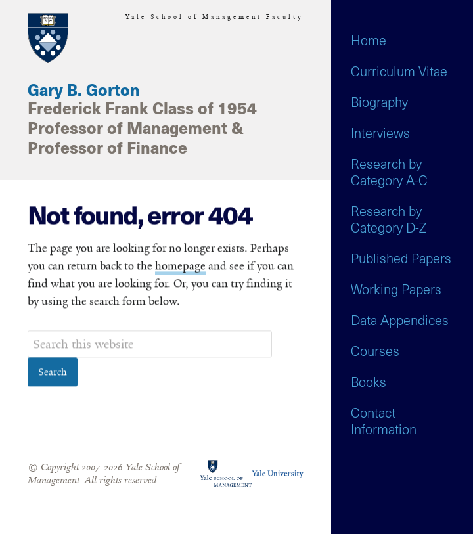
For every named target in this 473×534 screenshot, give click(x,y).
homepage (180, 266)
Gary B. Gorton (84, 91)
